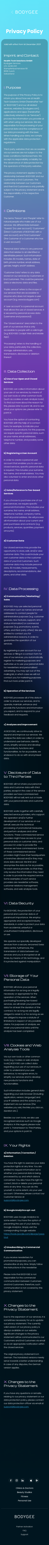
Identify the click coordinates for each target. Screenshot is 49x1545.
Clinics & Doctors (24, 1488)
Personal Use (24, 1500)
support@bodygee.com (16, 1200)
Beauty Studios (24, 1492)
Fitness (24, 1496)
